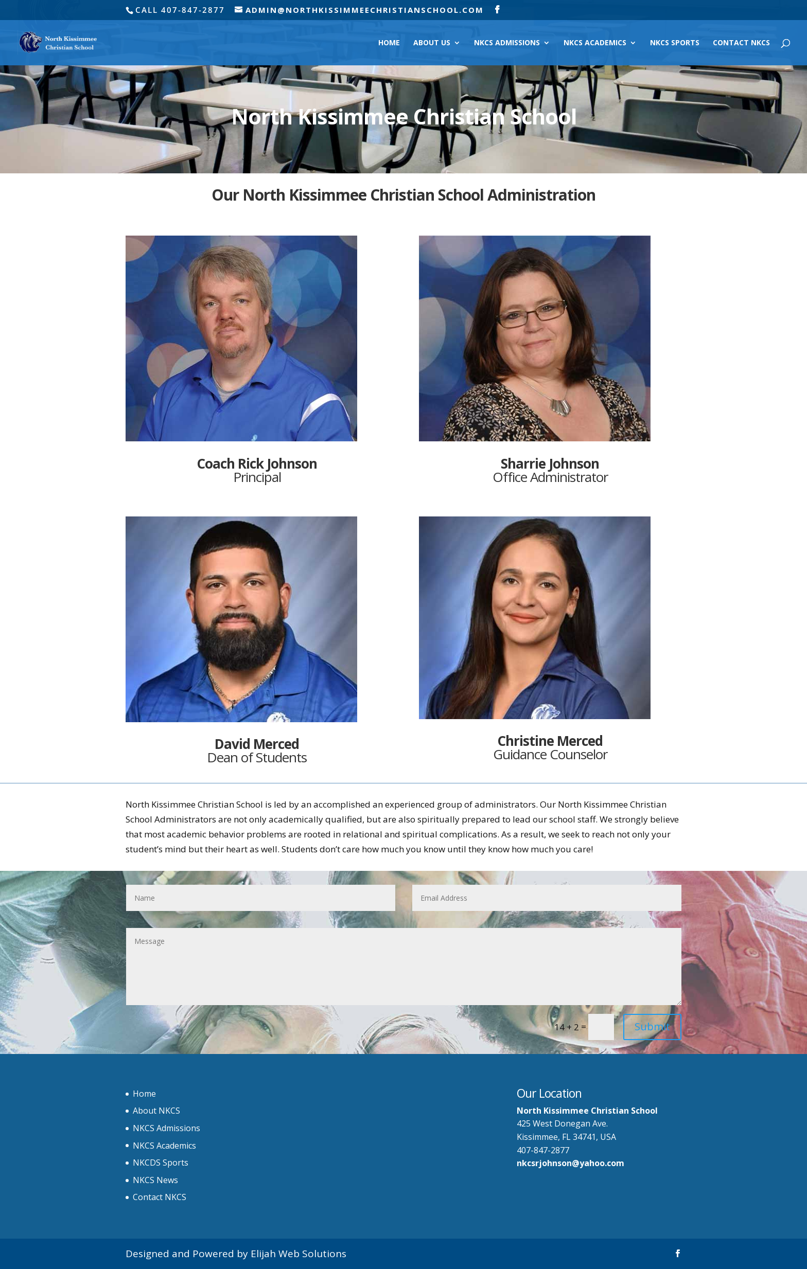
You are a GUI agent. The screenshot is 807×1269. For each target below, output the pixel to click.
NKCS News (155, 1180)
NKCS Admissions (507, 43)
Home (389, 43)
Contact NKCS (741, 43)
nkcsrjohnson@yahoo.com (570, 1163)
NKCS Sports (674, 43)
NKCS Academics (595, 43)
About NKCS (156, 1110)
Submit (652, 1026)
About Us (431, 43)
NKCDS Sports (160, 1162)
